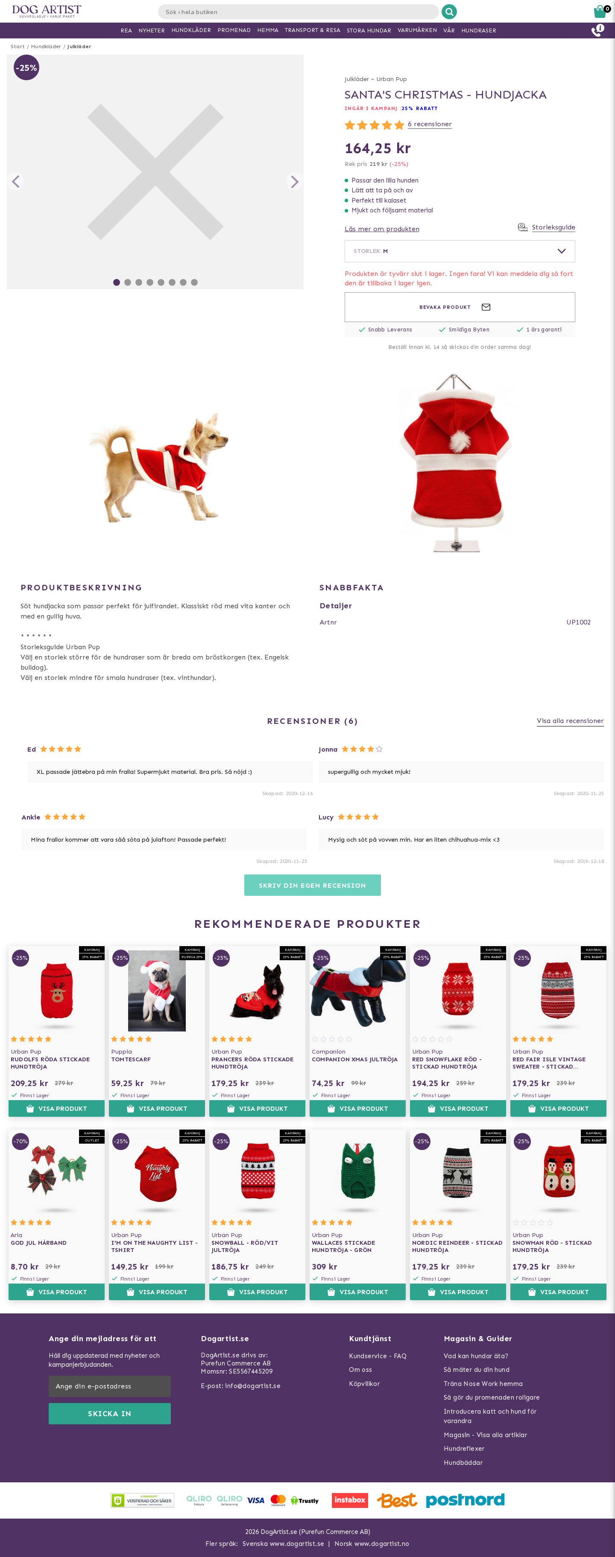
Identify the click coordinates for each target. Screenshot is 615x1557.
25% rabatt (419, 108)
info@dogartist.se (253, 1386)
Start (18, 46)
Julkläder (79, 46)
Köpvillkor (364, 1384)
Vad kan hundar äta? (476, 1356)
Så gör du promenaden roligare (492, 1397)
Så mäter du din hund (477, 1370)
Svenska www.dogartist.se (284, 1544)
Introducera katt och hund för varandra (490, 1416)
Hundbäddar (463, 1463)
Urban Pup (391, 79)
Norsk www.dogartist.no (372, 1544)
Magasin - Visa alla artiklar (485, 1435)
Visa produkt (56, 1109)
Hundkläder (46, 46)
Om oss (360, 1370)
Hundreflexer (464, 1448)
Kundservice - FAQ (378, 1356)
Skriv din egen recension (312, 885)
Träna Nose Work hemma (483, 1384)
